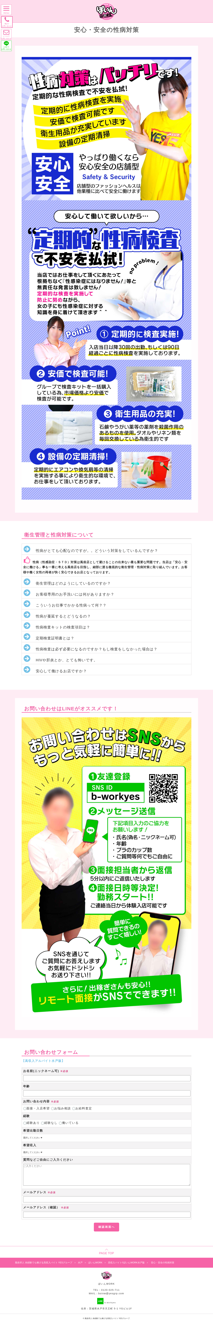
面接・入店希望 (36, 1108)
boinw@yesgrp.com (111, 1293)
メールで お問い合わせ (7, 36)
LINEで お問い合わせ (7, 48)
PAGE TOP (106, 1253)
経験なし (49, 1123)
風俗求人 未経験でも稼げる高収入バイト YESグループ (107, 1318)
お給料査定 (82, 1108)
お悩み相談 (61, 1108)
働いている (69, 1123)
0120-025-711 (110, 1290)
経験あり (31, 1123)
